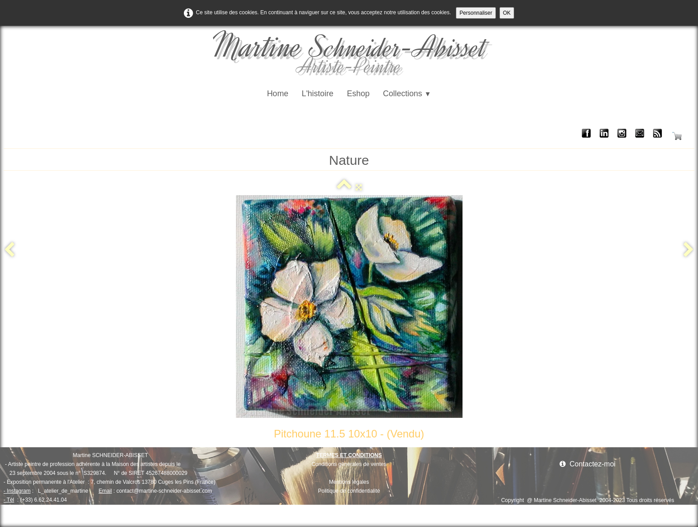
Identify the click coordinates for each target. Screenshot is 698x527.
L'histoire (317, 93)
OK (507, 13)
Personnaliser (475, 13)
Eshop (358, 93)
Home (277, 93)
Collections (407, 93)
